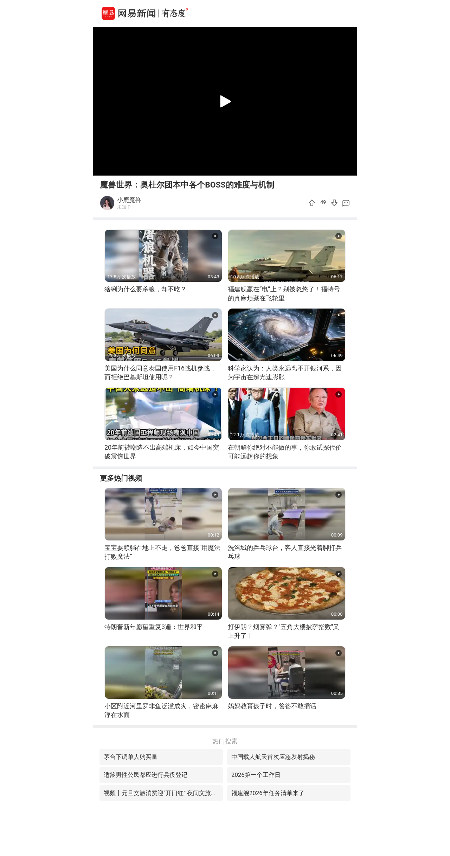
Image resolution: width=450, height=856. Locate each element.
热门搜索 (225, 741)
